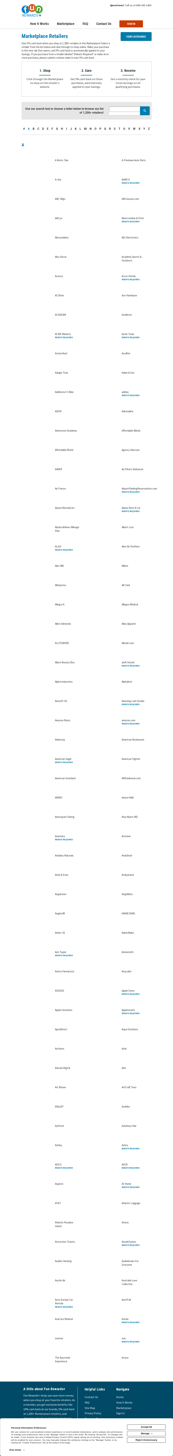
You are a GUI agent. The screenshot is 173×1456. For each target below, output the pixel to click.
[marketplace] (65, 24)
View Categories (136, 36)
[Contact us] (103, 24)
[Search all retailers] (129, 109)
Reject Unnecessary (146, 1440)
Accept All (146, 1427)
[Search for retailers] (145, 110)
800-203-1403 (143, 5)
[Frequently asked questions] (85, 24)
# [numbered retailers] (24, 128)
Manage (146, 1433)
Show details (15, 1450)
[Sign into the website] (131, 23)
